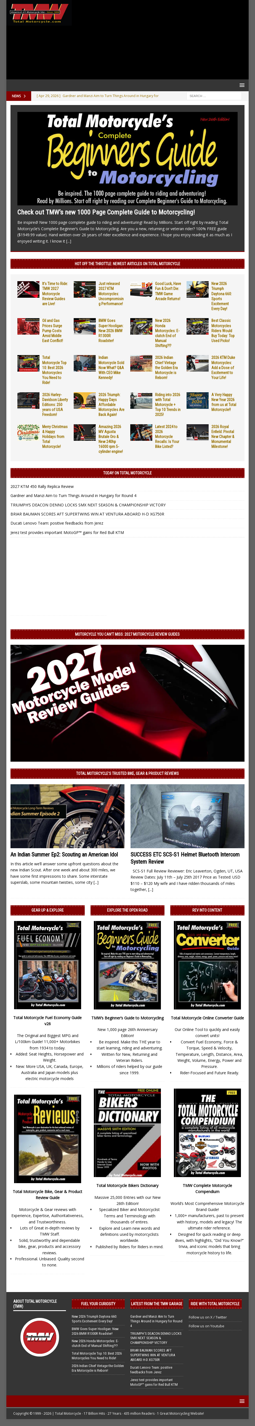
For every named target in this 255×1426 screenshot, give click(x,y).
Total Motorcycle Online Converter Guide (207, 1018)
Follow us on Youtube (206, 1325)
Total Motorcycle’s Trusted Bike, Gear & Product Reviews (127, 773)
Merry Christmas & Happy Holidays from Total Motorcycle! (55, 437)
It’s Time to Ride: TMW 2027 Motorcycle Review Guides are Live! (55, 293)
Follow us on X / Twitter (208, 1317)
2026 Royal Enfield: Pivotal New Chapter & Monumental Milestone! (222, 437)
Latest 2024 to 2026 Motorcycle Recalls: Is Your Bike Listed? (167, 437)
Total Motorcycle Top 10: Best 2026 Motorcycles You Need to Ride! (97, 1355)
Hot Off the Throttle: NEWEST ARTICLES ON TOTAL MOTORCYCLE (127, 264)
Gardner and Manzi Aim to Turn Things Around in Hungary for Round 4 (73, 495)
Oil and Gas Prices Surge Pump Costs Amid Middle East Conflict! (52, 330)
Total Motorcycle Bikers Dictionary (127, 1185)
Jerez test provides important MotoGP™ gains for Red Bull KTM (67, 532)
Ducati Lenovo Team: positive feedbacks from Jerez (56, 523)
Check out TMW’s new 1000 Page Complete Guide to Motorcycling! (106, 212)
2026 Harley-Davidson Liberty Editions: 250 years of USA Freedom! (55, 405)
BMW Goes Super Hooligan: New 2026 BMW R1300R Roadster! (111, 330)
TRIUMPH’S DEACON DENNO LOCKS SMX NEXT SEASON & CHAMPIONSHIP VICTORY (88, 504)
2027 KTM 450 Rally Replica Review (42, 486)
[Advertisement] (159, 39)
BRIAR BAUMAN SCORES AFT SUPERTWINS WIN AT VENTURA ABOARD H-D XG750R (87, 514)
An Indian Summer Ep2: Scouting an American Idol (64, 854)
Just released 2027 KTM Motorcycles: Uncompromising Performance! (111, 293)
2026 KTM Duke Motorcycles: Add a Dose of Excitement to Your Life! (223, 367)
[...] (68, 241)
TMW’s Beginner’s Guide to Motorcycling (127, 1018)
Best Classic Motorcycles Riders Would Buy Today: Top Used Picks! (223, 330)
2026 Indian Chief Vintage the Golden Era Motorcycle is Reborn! (166, 367)
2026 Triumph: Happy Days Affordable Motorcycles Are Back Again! (111, 405)
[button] (241, 85)
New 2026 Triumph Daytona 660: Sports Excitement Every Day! (94, 1318)
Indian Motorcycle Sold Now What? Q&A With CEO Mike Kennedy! (111, 367)
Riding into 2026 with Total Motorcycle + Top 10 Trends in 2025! (167, 405)
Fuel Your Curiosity (98, 1304)
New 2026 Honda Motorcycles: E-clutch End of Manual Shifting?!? (95, 1343)
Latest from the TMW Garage (156, 1304)
